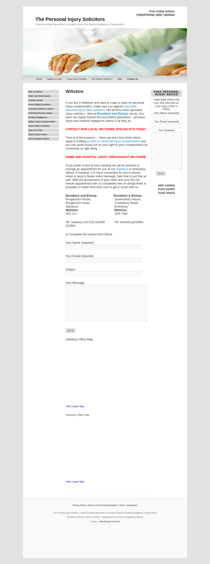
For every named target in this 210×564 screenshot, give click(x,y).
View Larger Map (75, 406)
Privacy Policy (79, 505)
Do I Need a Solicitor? (102, 79)
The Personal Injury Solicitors (70, 19)
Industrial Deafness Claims (41, 109)
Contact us (132, 79)
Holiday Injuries (35, 100)
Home (39, 79)
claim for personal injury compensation (115, 141)
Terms (122, 505)
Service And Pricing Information (102, 505)
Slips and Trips (35, 130)
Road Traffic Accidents (39, 126)
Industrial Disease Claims (40, 113)
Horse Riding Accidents (39, 104)
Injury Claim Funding (76, 79)
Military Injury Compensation (41, 121)
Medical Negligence (37, 117)
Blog (120, 79)
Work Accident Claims (38, 138)
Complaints (131, 505)
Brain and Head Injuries (39, 96)
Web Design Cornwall (109, 521)
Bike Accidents (35, 91)
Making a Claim (54, 79)
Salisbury (122, 169)
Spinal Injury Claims (37, 134)
